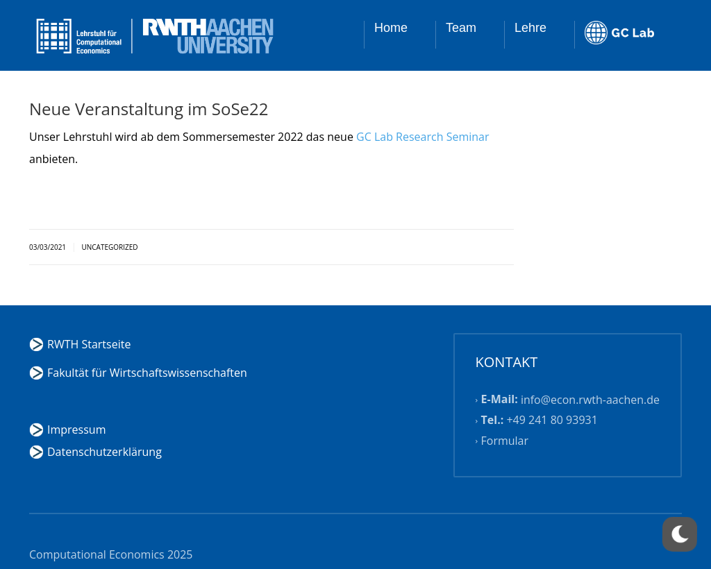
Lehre (530, 28)
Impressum (76, 429)
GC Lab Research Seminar (422, 136)
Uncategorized (109, 247)
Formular (505, 440)
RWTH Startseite (89, 344)
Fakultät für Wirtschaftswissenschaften (147, 372)
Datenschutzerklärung (104, 451)
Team (461, 28)
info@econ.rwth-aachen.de (590, 399)
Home (391, 28)
